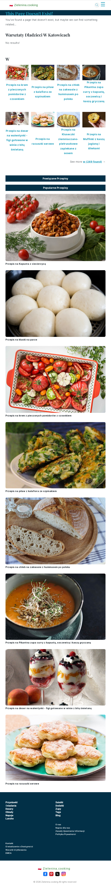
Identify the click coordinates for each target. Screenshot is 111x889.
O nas (58, 824)
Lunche (9, 818)
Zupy (58, 809)
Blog (58, 815)
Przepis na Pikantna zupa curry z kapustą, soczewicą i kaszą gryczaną (94, 92)
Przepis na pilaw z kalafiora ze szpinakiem (43, 92)
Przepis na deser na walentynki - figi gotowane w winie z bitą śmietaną (17, 140)
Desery (9, 809)
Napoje (9, 815)
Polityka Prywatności (66, 834)
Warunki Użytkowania (15, 850)
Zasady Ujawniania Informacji (70, 831)
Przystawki (11, 802)
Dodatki (60, 805)
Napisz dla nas (63, 828)
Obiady (9, 812)
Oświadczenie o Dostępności (19, 846)
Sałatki (59, 802)
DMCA (8, 853)
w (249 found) (92, 161)
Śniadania (10, 805)
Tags (58, 812)
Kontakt (9, 843)
